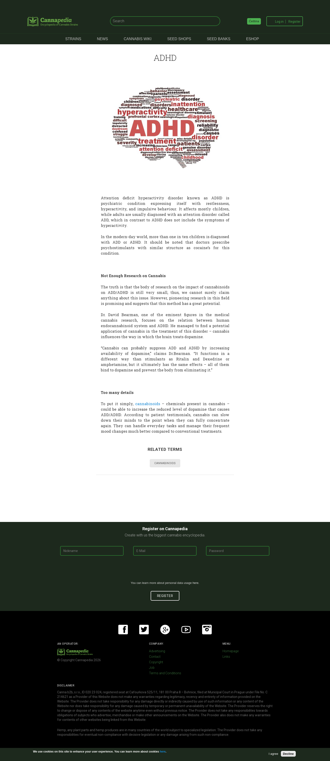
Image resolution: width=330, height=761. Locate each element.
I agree (273, 753)
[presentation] (165, 570)
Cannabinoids (165, 463)
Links (226, 656)
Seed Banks (218, 39)
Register (294, 21)
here (195, 583)
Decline (288, 753)
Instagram (207, 629)
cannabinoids (147, 403)
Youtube (186, 629)
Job (152, 667)
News (102, 39)
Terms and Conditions (165, 673)
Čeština (254, 21)
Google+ (165, 629)
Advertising (157, 651)
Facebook (123, 629)
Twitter (144, 629)
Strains (73, 39)
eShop (252, 39)
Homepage (231, 651)
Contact (155, 656)
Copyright (156, 662)
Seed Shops (179, 39)
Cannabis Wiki (138, 39)
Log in (279, 21)
